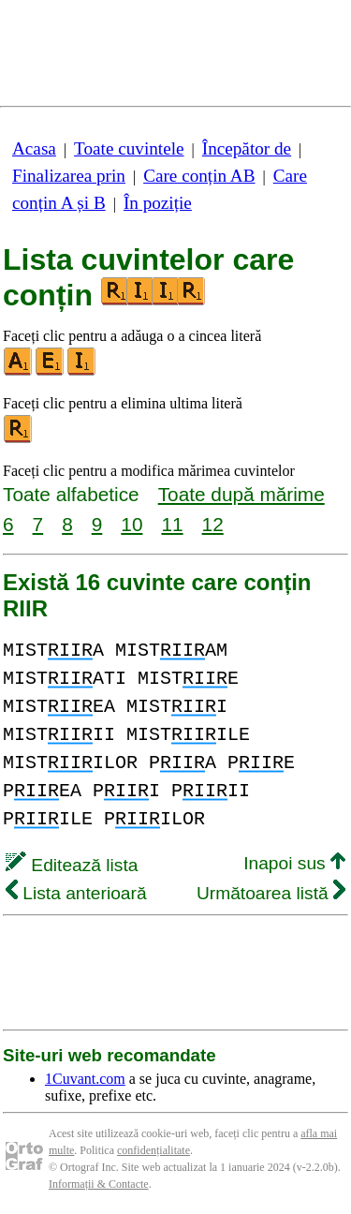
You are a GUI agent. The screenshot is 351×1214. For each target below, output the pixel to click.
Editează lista (72, 865)
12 (213, 524)
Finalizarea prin (68, 175)
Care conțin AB (199, 175)
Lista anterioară (76, 893)
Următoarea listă (271, 893)
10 (131, 524)
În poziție (158, 203)
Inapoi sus (294, 863)
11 (172, 524)
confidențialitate (153, 1150)
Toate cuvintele (128, 148)
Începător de (246, 148)
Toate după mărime (241, 494)
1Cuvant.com (85, 1079)
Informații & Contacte (99, 1184)
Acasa (34, 148)
